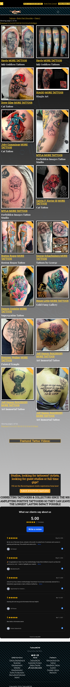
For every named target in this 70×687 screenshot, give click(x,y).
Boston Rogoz (8, 255)
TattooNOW (35, 660)
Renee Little (43, 300)
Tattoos (12, 18)
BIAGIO (40, 92)
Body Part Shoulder (25, 18)
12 (24, 23)
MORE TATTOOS (18, 60)
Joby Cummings (10, 144)
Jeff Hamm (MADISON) (49, 353)
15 (30, 23)
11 (22, 23)
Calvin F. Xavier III (46, 200)
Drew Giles (7, 102)
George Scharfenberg (48, 255)
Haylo (4, 60)
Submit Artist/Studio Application (35, 491)
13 (26, 23)
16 (32, 23)
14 (28, 23)
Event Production (17, 672)
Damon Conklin (10, 308)
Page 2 (37, 18)
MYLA (40, 155)
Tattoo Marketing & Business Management (17, 663)
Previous (3, 23)
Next (35, 23)
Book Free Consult (53, 4)
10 (20, 23)
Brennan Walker (10, 357)
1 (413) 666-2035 (35, 668)
